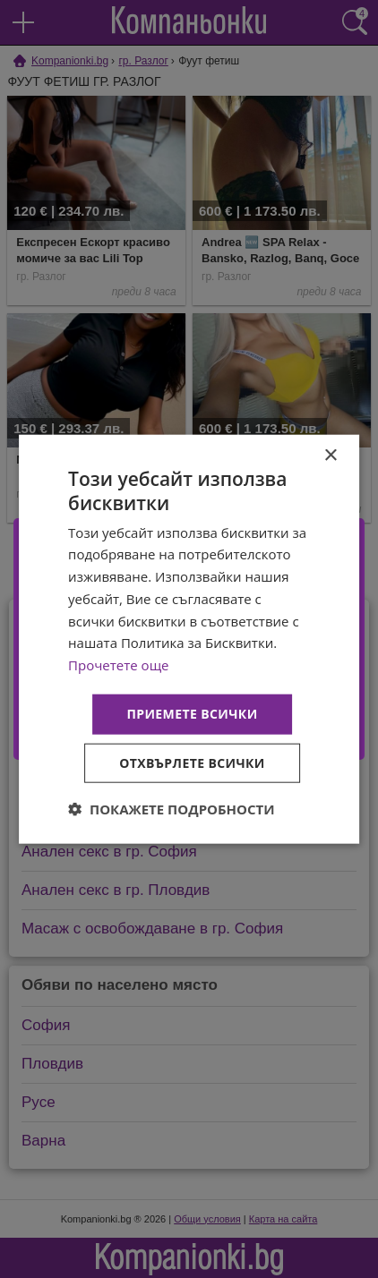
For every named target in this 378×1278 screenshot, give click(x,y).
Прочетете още (118, 665)
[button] (171, 808)
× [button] (330, 456)
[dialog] (189, 639)
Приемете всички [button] (191, 713)
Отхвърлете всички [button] (192, 762)
